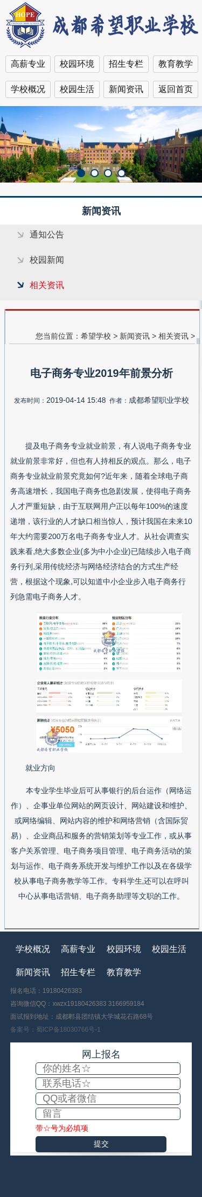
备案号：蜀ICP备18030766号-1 (55, 1029)
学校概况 (28, 89)
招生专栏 (126, 63)
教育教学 (175, 63)
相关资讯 (47, 285)
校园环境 (77, 63)
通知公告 (47, 234)
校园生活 (77, 89)
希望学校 (96, 336)
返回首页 (175, 89)
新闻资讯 (126, 89)
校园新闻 (47, 259)
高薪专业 (28, 63)
